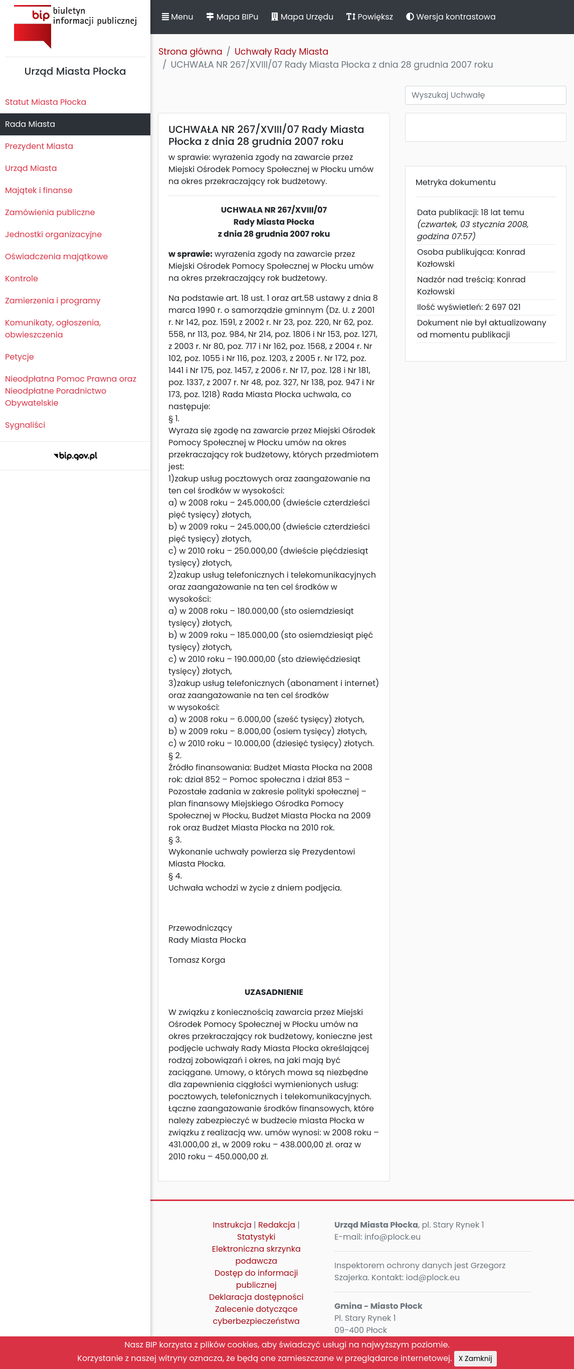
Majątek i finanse (39, 190)
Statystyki (256, 1237)
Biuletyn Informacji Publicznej (75, 27)
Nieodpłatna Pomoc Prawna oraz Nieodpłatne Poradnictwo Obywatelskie (70, 391)
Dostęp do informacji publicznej (256, 1279)
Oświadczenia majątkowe (56, 256)
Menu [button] (177, 17)
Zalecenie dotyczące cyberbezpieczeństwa (256, 1315)
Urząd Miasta (31, 168)
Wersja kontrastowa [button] (451, 17)
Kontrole (21, 278)
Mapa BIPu (232, 17)
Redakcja (276, 1225)
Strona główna (190, 52)
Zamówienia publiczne (50, 212)
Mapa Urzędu (302, 17)
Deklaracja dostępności (256, 1297)
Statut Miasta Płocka (45, 102)
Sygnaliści (25, 425)
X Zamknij (475, 1358)
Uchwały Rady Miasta (281, 52)
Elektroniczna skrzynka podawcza (256, 1255)
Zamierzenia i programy (53, 300)
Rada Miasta (30, 124)
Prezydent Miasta (39, 146)
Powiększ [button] (369, 17)
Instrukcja (232, 1225)
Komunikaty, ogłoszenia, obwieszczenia (53, 328)
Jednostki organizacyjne (53, 234)
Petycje (19, 357)
